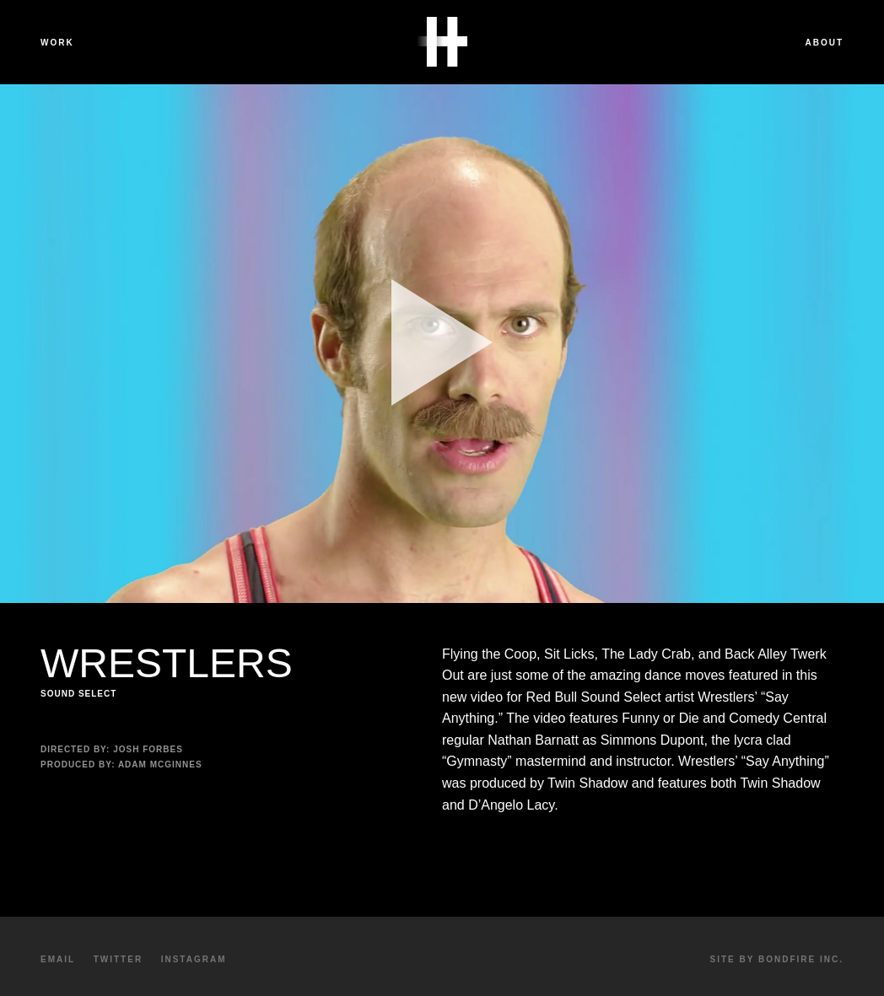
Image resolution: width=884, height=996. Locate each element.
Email (57, 959)
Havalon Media (442, 42)
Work (57, 42)
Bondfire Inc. (801, 959)
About (824, 42)
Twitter (118, 959)
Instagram (194, 959)
